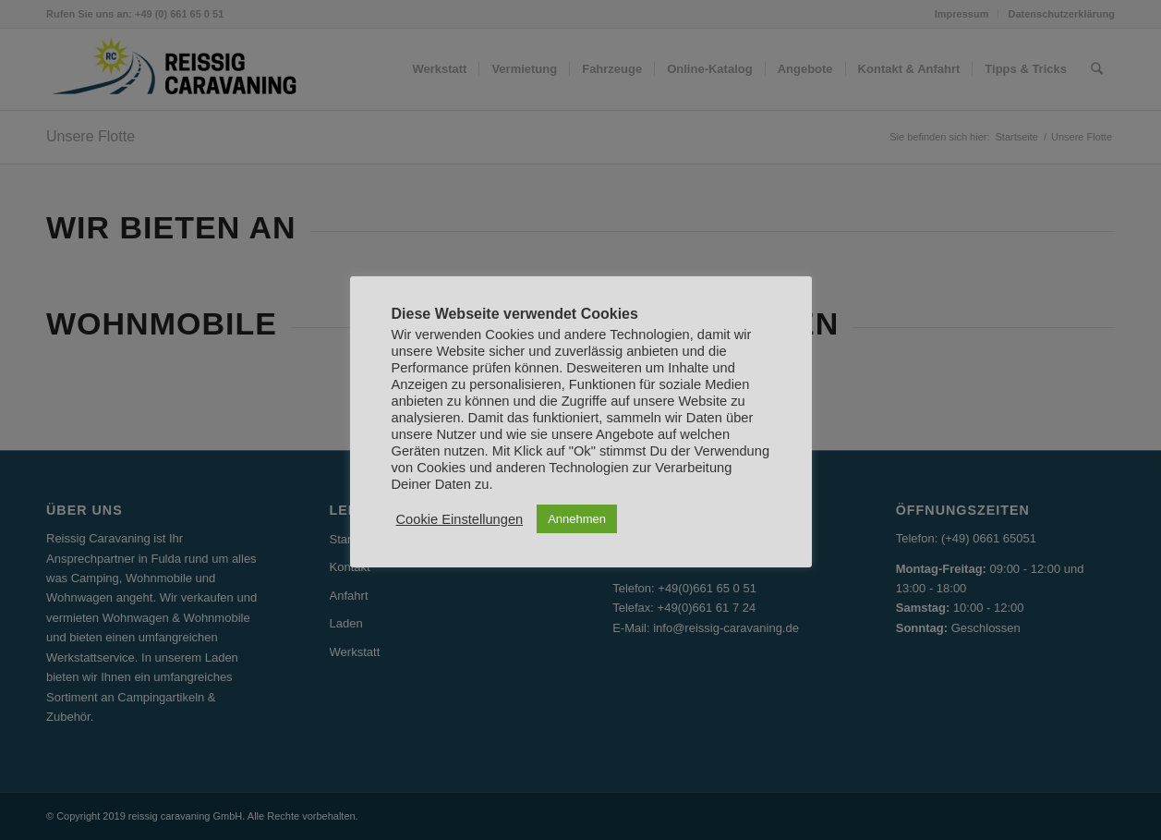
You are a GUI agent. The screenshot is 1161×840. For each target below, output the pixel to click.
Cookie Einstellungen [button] (460, 519)
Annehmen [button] (577, 519)
